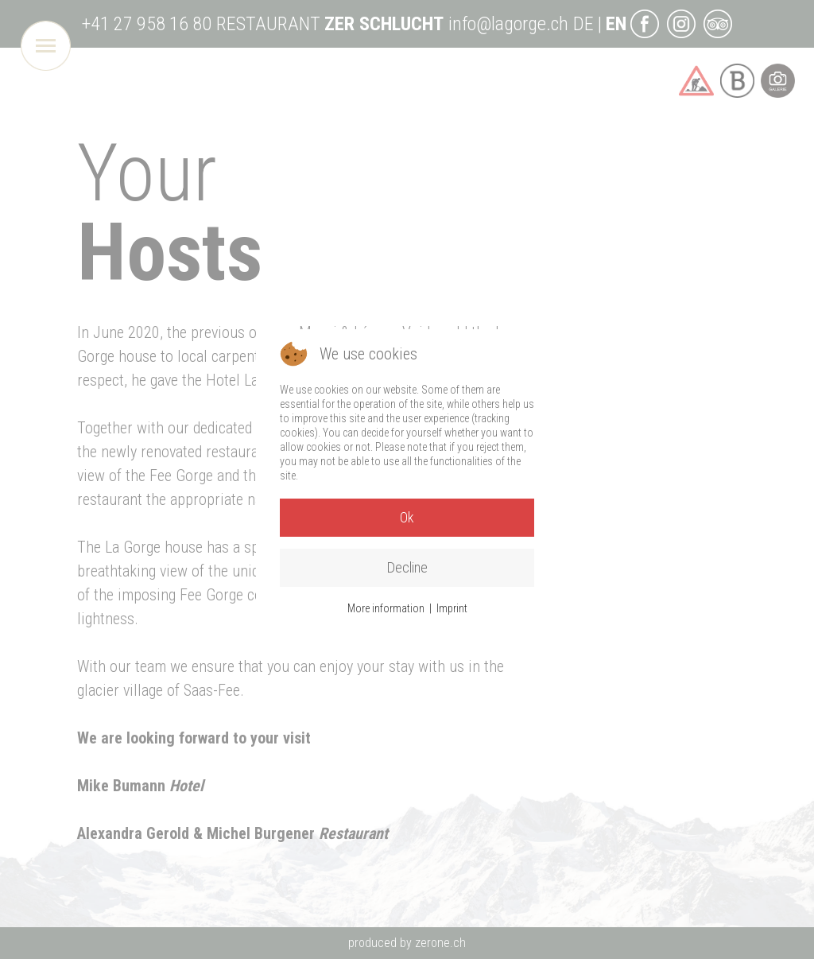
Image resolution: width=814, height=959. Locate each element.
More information (385, 608)
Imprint (451, 608)
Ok (407, 517)
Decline (407, 567)
